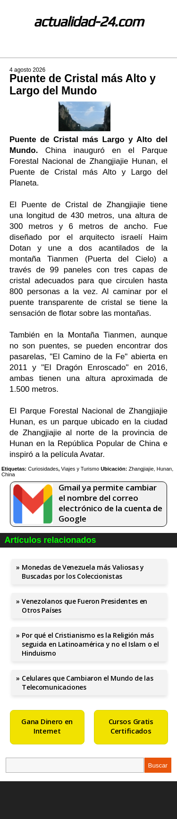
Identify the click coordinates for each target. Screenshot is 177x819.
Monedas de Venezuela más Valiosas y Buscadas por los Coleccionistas (83, 572)
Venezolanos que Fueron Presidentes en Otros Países (84, 606)
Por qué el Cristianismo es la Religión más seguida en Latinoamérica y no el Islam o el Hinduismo (90, 644)
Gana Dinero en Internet (47, 726)
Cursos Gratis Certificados (131, 726)
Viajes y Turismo (80, 469)
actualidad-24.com (88, 21)
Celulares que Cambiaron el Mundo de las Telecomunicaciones (87, 683)
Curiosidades (43, 469)
